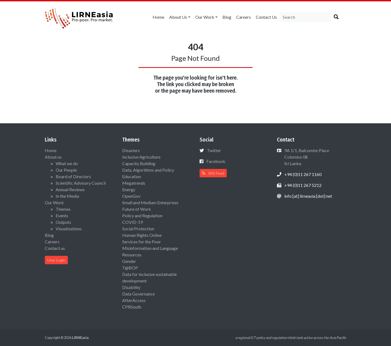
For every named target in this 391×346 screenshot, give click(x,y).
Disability (131, 287)
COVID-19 (132, 222)
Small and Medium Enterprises (150, 202)
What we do (67, 163)
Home (158, 17)
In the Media (67, 196)
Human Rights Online (142, 235)
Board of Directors (73, 176)
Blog (226, 17)
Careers (243, 17)
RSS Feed (213, 173)
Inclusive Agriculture (141, 156)
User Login (56, 260)
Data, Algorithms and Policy (148, 169)
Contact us (266, 17)
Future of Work (136, 209)
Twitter (214, 150)
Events (62, 215)
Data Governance (138, 293)
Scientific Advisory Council (81, 182)
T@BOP (130, 267)
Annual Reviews (70, 189)
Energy (128, 189)
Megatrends (133, 182)
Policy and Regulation (142, 215)
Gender (129, 261)
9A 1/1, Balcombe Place (306, 157)
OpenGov (131, 196)
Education (131, 176)
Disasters (131, 150)
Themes (63, 209)
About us (178, 17)
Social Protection (138, 228)
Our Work (204, 17)
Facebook (215, 161)
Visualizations (69, 228)
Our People (66, 169)
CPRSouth (131, 306)
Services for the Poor (141, 241)
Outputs (63, 222)
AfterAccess (134, 300)
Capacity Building (138, 163)
